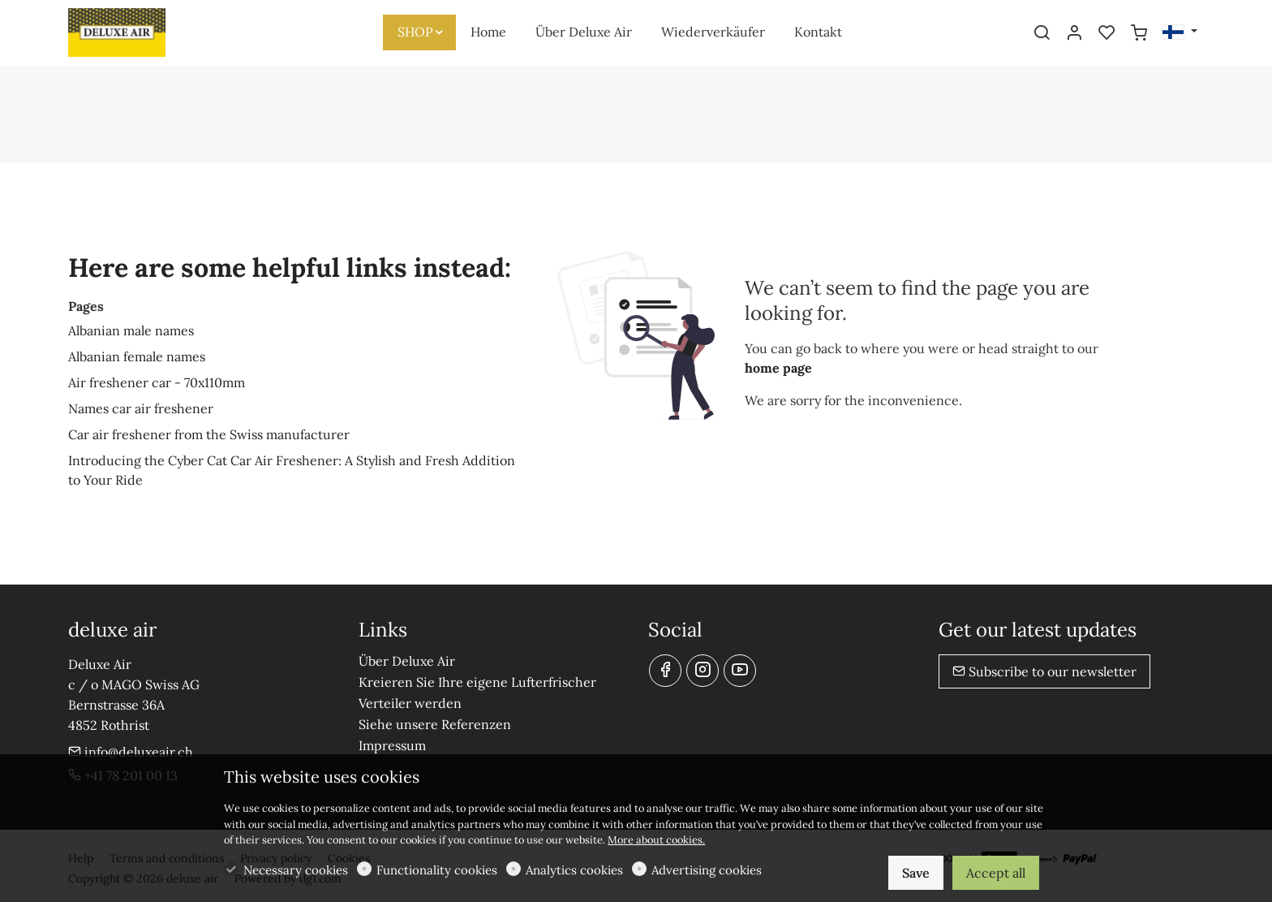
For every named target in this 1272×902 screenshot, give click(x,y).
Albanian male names (131, 330)
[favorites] (1106, 33)
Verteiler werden (410, 703)
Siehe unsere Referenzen (435, 724)
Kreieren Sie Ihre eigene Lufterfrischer (477, 682)
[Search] (1041, 33)
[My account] (1074, 33)
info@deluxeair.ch (130, 752)
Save (916, 873)
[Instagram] (702, 670)
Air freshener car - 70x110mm (156, 382)
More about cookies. (656, 840)
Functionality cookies (436, 870)
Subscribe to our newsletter (1044, 671)
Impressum (392, 745)
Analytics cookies (574, 870)
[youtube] (740, 670)
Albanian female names (136, 356)
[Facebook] (665, 670)
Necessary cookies (295, 870)
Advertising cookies (706, 870)
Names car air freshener (140, 408)
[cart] (1139, 33)
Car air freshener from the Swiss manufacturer (209, 434)
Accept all (995, 873)
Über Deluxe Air (407, 661)
